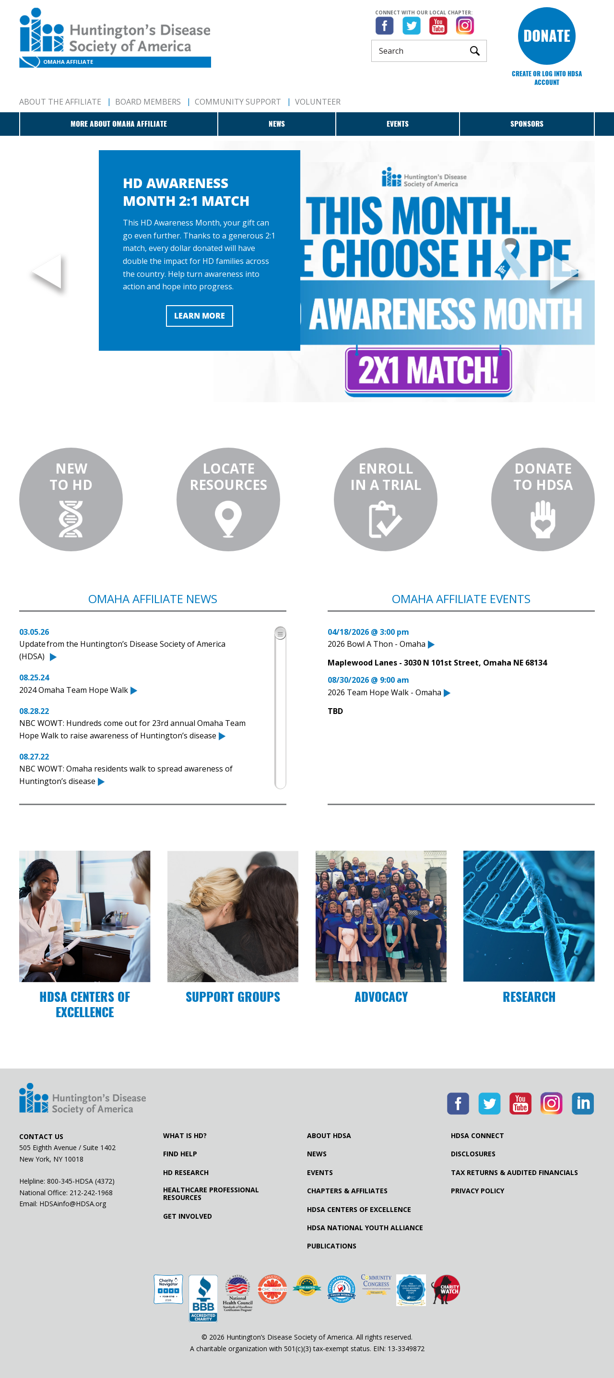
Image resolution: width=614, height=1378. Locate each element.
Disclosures (473, 1154)
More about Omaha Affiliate (119, 124)
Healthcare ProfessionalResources (211, 1193)
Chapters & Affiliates (347, 1191)
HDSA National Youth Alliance (365, 1228)
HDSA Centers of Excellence (359, 1209)
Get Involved (187, 1216)
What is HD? (185, 1136)
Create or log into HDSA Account (547, 78)
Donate (546, 36)
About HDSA (329, 1136)
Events (398, 124)
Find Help (180, 1154)
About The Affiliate (60, 101)
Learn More (199, 315)
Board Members (148, 101)
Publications (331, 1246)
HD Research (186, 1172)
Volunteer (318, 101)
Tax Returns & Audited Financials (514, 1172)
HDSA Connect (477, 1136)
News (277, 124)
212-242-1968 (91, 1192)
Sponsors (526, 124)
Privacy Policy (477, 1191)
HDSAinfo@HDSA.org (72, 1203)
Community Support (238, 101)
